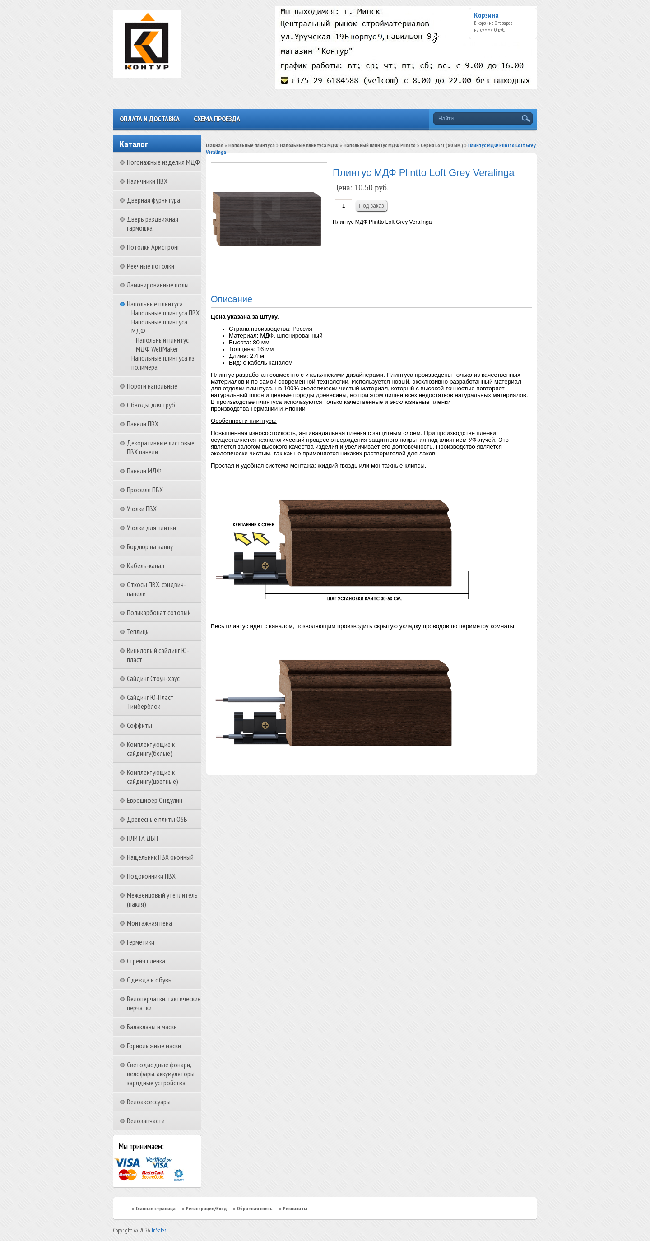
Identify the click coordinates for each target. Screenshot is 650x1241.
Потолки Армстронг (153, 246)
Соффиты (139, 725)
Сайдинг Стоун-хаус (153, 678)
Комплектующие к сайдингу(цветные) (152, 777)
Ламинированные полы (158, 284)
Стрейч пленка (146, 960)
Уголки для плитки (151, 527)
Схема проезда (217, 118)
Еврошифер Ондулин (154, 800)
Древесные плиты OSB (157, 819)
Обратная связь (255, 1208)
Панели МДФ (144, 470)
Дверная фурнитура (153, 199)
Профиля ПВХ (145, 489)
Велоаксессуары (149, 1101)
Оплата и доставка (150, 118)
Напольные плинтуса (155, 303)
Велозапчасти (146, 1120)
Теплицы (138, 631)
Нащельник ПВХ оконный (160, 856)
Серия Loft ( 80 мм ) (442, 145)
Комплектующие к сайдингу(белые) (151, 749)
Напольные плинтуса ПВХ (165, 312)
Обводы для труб (151, 404)
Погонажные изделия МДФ (163, 162)
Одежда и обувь (149, 979)
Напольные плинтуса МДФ (309, 145)
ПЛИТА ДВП (142, 838)
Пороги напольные (152, 385)
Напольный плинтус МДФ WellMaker (162, 344)
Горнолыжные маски (154, 1045)
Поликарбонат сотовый (159, 612)
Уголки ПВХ (142, 508)
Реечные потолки (150, 265)
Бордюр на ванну (150, 546)
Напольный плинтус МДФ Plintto (380, 145)
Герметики (140, 941)
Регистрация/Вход (206, 1208)
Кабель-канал (145, 565)
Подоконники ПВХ (151, 875)
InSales (159, 1230)
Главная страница (156, 1208)
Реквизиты (295, 1208)
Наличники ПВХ (147, 180)
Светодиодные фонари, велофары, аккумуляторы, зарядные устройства (161, 1073)
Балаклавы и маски (152, 1026)
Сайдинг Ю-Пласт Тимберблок (150, 702)
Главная (214, 145)
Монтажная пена (149, 922)
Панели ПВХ (142, 423)
